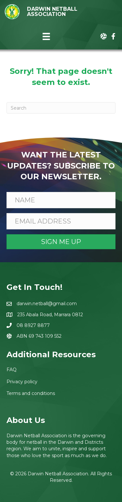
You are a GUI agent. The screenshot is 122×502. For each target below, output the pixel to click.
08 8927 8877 (33, 325)
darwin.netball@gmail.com (47, 303)
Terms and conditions (31, 393)
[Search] (61, 108)
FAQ (12, 370)
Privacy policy (22, 382)
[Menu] (46, 36)
